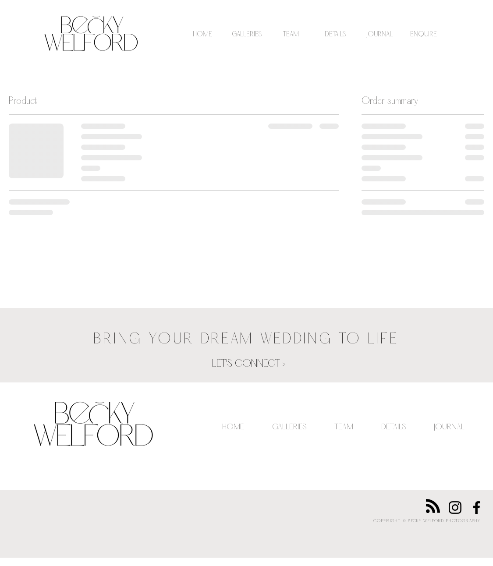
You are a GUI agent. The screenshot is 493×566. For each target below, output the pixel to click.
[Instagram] (455, 507)
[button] (247, 34)
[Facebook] (476, 507)
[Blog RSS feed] (433, 506)
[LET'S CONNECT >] (249, 364)
